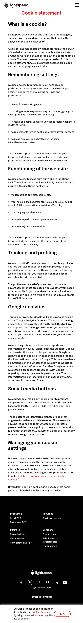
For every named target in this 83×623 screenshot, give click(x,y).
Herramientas (17, 538)
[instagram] (38, 582)
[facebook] (20, 582)
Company (48, 529)
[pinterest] (47, 582)
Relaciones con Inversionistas (50, 540)
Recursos (48, 513)
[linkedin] (55, 582)
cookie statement (41, 612)
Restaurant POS (18, 522)
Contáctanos (49, 534)
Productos (16, 513)
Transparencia (50, 546)
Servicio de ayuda (52, 518)
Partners (15, 529)
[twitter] (29, 582)
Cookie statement (41, 13)
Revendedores (17, 534)
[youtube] (64, 582)
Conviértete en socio (21, 542)
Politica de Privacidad (41, 596)
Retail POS (15, 518)
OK (62, 614)
